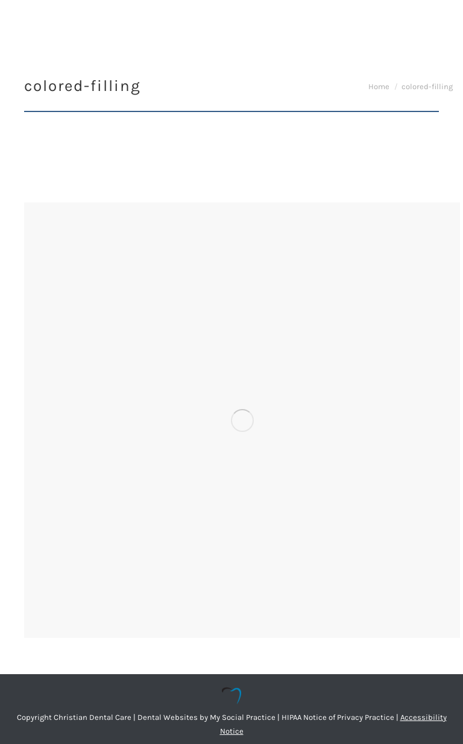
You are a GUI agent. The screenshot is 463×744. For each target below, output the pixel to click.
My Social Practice (242, 717)
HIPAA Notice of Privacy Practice (338, 717)
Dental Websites (167, 717)
